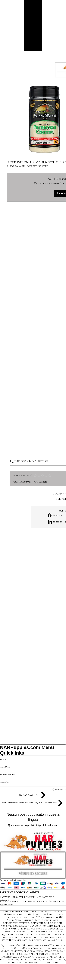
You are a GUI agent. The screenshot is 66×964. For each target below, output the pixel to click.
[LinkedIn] (55, 522)
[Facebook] (55, 515)
